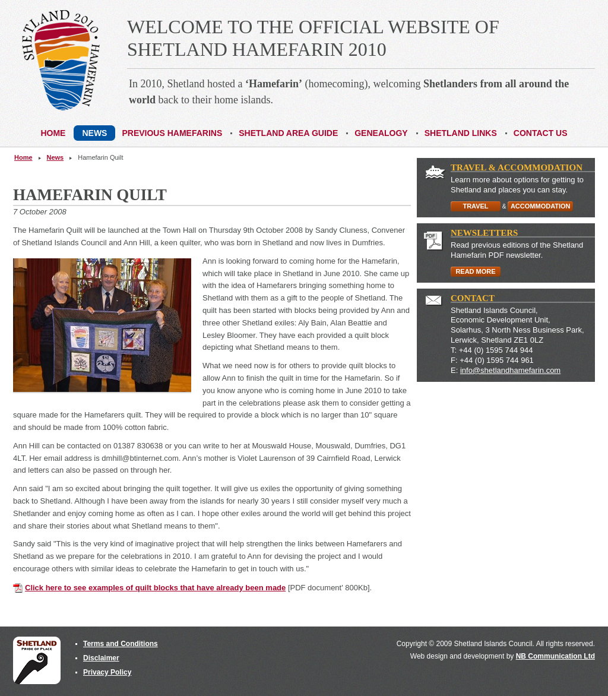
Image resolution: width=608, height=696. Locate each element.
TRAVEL (475, 206)
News (55, 157)
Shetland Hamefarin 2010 (61, 60)
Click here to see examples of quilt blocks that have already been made (155, 587)
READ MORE (475, 271)
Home (23, 157)
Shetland (37, 660)
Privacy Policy (107, 672)
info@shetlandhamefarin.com (510, 370)
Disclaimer (101, 658)
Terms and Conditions (120, 644)
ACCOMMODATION (541, 206)
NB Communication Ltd (555, 656)
